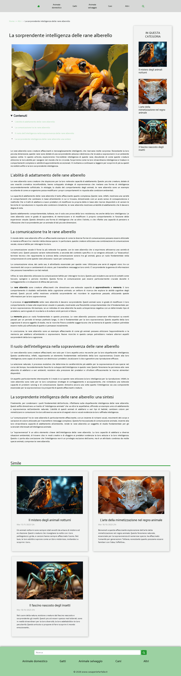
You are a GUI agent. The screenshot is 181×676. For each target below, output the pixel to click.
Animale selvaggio (92, 6)
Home (12, 21)
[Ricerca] (87, 652)
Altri (127, 6)
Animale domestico (56, 6)
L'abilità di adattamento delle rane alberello (35, 121)
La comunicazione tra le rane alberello (32, 127)
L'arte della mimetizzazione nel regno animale (152, 110)
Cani (110, 6)
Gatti (75, 6)
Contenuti (20, 115)
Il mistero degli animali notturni (150, 70)
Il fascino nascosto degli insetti (151, 148)
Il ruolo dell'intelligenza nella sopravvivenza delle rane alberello (44, 133)
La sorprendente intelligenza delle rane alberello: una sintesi (43, 139)
